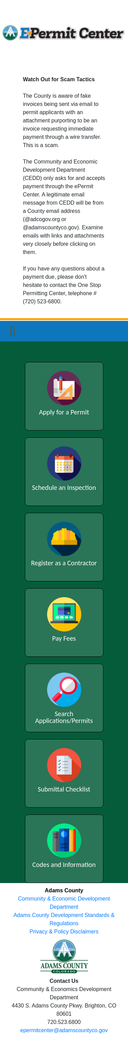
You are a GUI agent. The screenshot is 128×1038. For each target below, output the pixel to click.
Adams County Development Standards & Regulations (63, 919)
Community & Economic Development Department (64, 903)
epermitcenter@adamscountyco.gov (64, 1030)
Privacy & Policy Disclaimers (64, 931)
